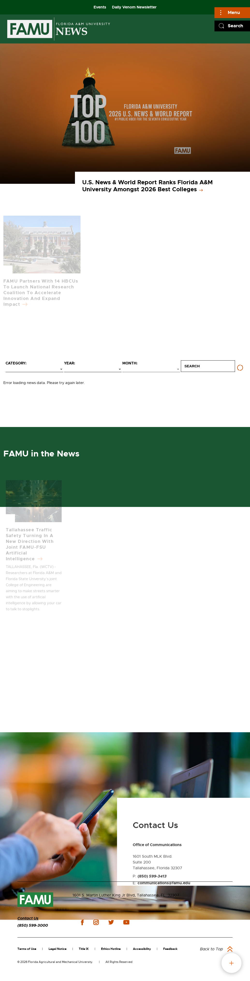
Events (100, 7)
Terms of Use (26, 949)
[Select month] (151, 369)
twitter (111, 922)
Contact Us (27, 918)
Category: (16, 363)
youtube (126, 922)
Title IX (84, 949)
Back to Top (211, 949)
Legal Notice (57, 949)
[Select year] (93, 369)
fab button (231, 963)
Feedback (170, 949)
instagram (96, 922)
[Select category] (34, 369)
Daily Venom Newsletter (134, 7)
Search (235, 26)
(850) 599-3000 (32, 925)
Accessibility (142, 949)
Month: (129, 363)
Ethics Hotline (111, 949)
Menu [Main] (234, 12)
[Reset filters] (240, 367)
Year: (69, 363)
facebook (82, 922)
